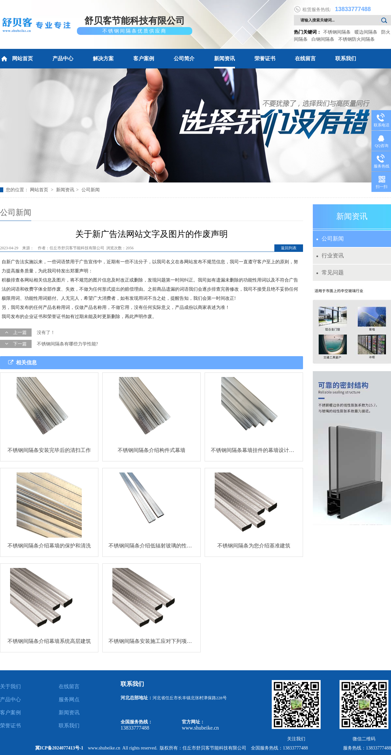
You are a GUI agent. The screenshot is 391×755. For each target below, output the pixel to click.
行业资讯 (330, 256)
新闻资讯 (224, 58)
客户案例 (143, 58)
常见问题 (330, 272)
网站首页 (16, 58)
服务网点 (69, 699)
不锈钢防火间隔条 (356, 39)
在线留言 (305, 58)
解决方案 (103, 58)
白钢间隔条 (322, 39)
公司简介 (184, 58)
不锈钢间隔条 (337, 32)
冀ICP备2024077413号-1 (59, 748)
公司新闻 (90, 189)
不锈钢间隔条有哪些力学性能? (67, 343)
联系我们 (345, 58)
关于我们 (10, 686)
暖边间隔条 (366, 32)
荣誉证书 (264, 58)
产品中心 (62, 58)
